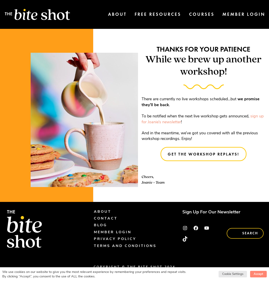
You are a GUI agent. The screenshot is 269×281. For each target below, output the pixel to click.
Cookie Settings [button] (232, 274)
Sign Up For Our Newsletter (211, 212)
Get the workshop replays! (203, 154)
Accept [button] (258, 274)
